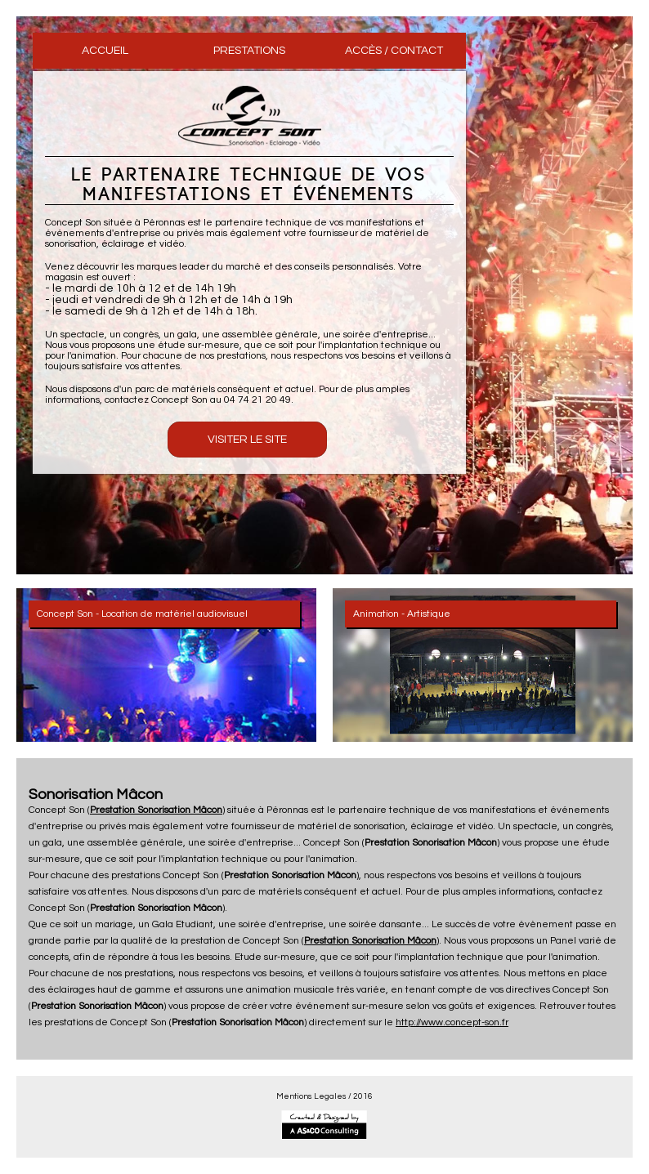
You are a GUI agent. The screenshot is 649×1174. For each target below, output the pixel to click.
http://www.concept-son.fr (452, 1022)
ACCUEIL (105, 50)
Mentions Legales (311, 1096)
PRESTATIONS (249, 50)
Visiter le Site (247, 439)
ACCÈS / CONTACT (394, 50)
